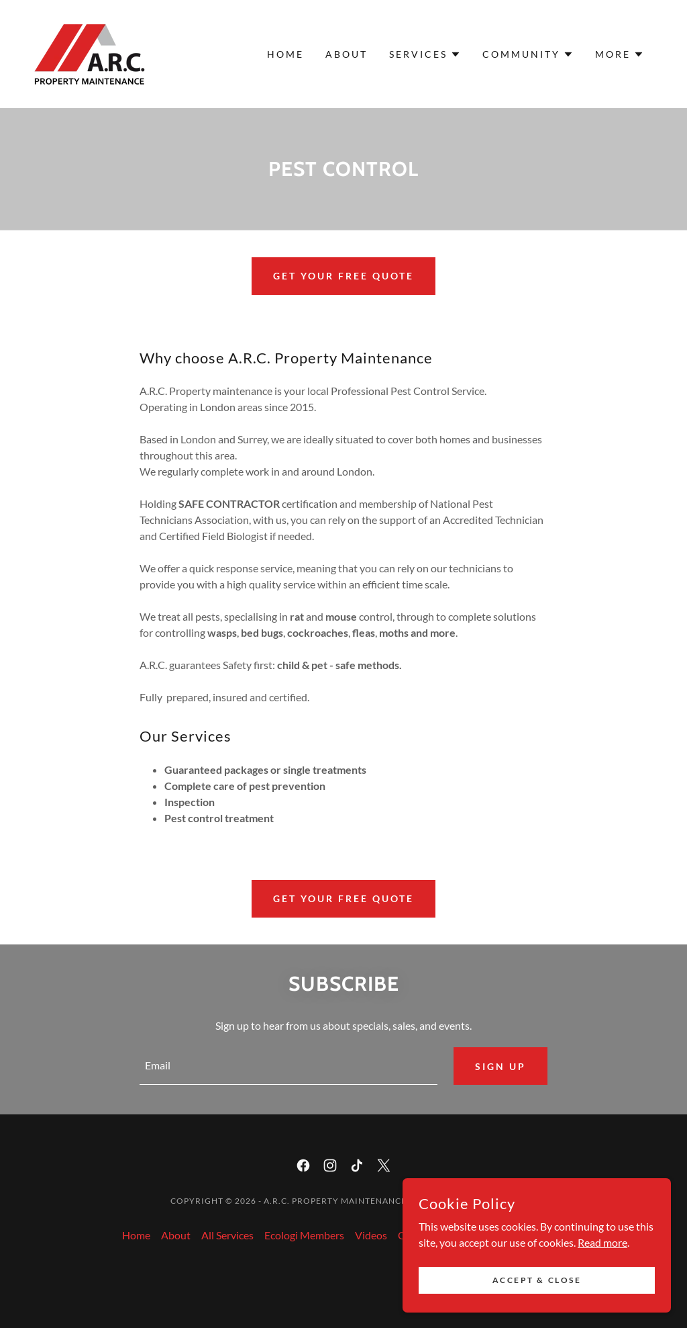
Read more (602, 1278)
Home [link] (285, 54)
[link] (89, 52)
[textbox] (288, 1066)
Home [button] (136, 1235)
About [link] (346, 54)
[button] (425, 54)
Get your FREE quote (343, 275)
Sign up (500, 1066)
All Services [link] (227, 1235)
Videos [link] (371, 1235)
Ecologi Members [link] (304, 1235)
